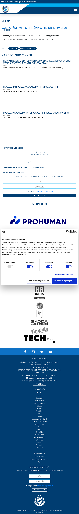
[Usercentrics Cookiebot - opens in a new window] (68, 231)
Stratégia (39, 408)
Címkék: (5, 48)
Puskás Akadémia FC (28, 48)
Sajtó (39, 427)
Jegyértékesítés (39, 437)
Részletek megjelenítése (64, 274)
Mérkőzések (39, 401)
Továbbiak (39, 384)
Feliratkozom (39, 195)
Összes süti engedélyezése (64, 281)
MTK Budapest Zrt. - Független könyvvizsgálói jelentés (39, 362)
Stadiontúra (39, 424)
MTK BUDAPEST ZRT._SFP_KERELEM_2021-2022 (39, 375)
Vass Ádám (13, 48)
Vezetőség (39, 411)
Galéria (39, 416)
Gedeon (39, 414)
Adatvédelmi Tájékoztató (39, 459)
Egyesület (39, 445)
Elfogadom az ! (40, 191)
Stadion (39, 443)
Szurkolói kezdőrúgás (39, 422)
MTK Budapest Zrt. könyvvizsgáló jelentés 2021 (39, 381)
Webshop (39, 440)
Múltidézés (39, 406)
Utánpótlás (39, 432)
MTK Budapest (39, 403)
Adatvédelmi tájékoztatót (45, 191)
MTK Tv (39, 429)
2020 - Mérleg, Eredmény (40, 368)
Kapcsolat (39, 448)
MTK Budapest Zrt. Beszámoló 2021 (39, 378)
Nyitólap (39, 393)
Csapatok (39, 398)
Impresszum (39, 457)
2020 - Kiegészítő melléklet (39, 365)
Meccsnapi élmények (39, 419)
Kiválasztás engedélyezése (39, 281)
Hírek (39, 395)
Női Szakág (39, 435)
